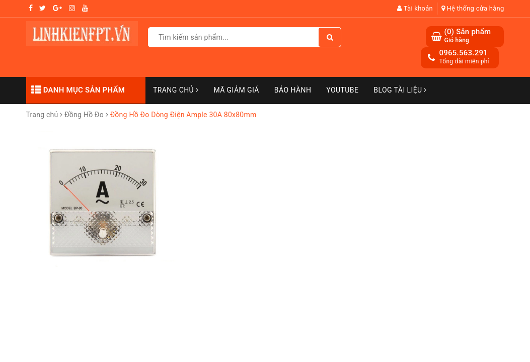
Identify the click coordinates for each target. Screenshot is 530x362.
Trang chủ (175, 90)
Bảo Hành (292, 90)
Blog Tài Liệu (400, 90)
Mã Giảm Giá (236, 90)
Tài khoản (415, 8)
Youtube (342, 90)
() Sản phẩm (467, 36)
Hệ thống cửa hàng (472, 8)
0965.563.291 (463, 52)
